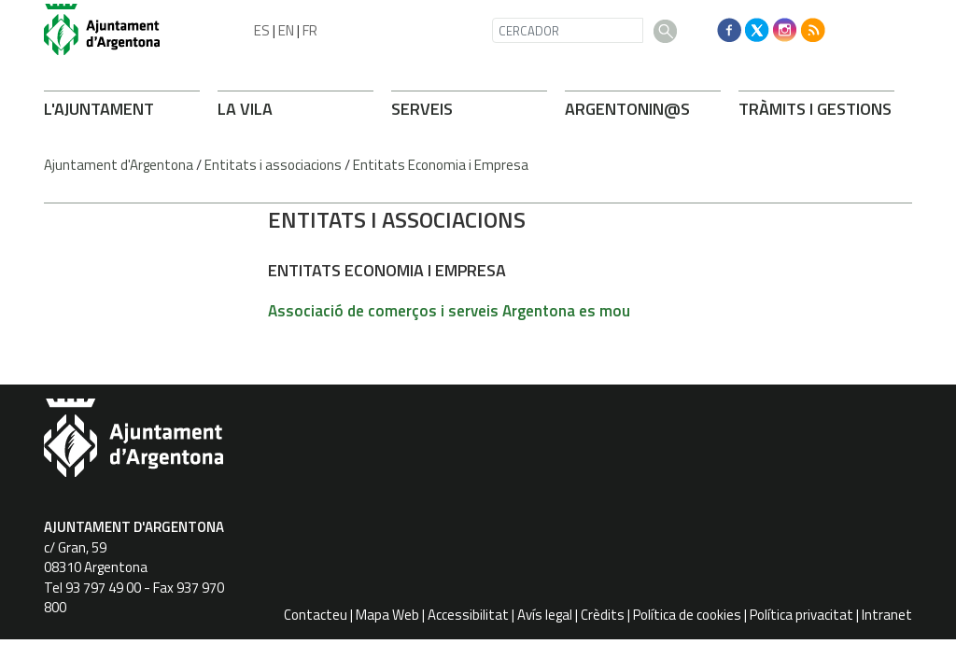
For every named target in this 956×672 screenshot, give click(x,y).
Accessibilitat (468, 614)
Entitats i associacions (273, 164)
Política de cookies (687, 614)
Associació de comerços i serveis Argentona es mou (449, 311)
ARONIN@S (627, 108)
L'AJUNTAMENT (99, 108)
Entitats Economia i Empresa (440, 164)
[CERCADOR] (567, 30)
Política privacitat (801, 614)
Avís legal (544, 614)
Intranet (887, 614)
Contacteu (315, 614)
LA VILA (245, 108)
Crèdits (603, 614)
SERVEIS (422, 108)
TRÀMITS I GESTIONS (815, 108)
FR (309, 30)
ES (262, 30)
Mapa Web (387, 614)
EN (286, 30)
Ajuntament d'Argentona (118, 164)
